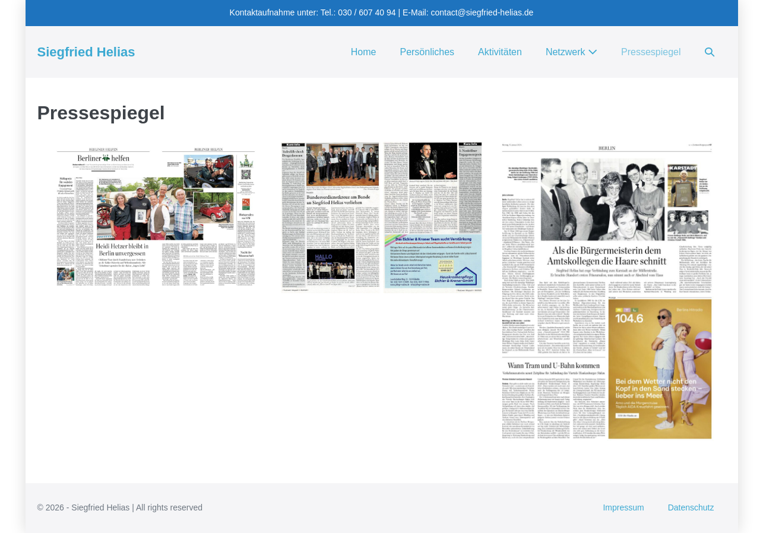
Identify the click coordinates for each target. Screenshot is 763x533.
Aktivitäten (500, 52)
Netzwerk (571, 52)
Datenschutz (691, 507)
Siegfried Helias (86, 52)
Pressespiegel (651, 52)
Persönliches (427, 52)
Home (363, 52)
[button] (709, 52)
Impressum (623, 507)
